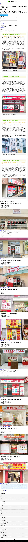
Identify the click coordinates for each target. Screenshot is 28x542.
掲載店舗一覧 (3, 525)
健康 (1, 513)
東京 (1, 498)
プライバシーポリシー (4, 529)
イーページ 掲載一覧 (4, 523)
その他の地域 (3, 501)
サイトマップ (3, 527)
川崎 (1, 496)
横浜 (1, 495)
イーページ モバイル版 (4, 522)
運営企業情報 (3, 534)
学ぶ (1, 511)
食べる (2, 505)
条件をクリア (3, 27)
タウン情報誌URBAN (4, 535)
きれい (2, 510)
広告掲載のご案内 (3, 532)
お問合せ (2, 537)
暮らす (2, 508)
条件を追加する (3, 23)
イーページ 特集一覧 (4, 520)
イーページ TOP (3, 517)
